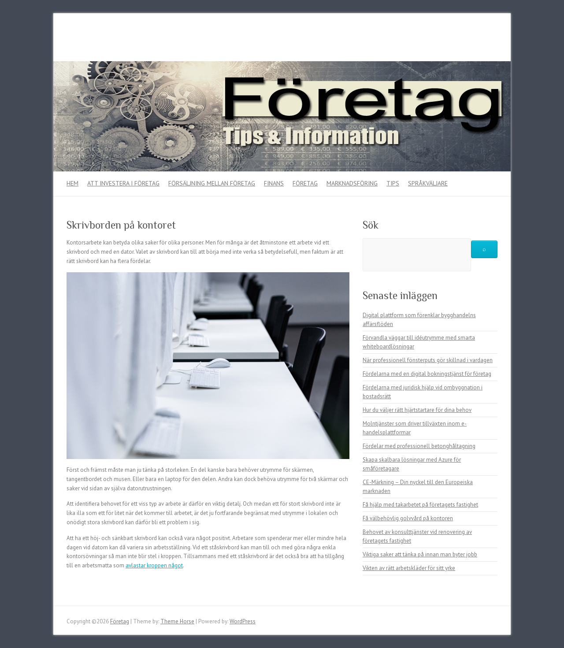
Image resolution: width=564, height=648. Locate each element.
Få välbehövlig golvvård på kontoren (408, 518)
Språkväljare (428, 183)
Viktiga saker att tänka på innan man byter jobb (420, 554)
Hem (72, 183)
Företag (305, 183)
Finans (274, 183)
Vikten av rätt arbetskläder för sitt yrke (409, 568)
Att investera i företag (123, 183)
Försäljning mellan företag (211, 183)
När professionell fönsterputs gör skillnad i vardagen (428, 360)
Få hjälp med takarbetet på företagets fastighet (420, 504)
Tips (392, 183)
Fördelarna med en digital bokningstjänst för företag (427, 374)
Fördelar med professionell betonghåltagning (419, 446)
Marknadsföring (352, 183)
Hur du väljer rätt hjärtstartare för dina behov (417, 410)
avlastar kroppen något (154, 565)
